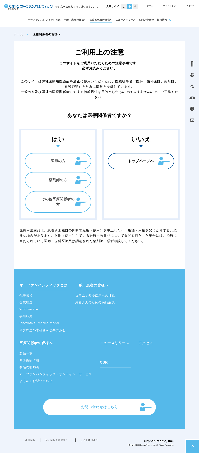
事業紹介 (26, 316)
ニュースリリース (125, 19)
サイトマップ (169, 6)
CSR (104, 362)
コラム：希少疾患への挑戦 (95, 295)
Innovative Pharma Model (39, 323)
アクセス (145, 343)
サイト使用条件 (89, 440)
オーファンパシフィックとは (44, 19)
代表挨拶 (26, 295)
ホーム (150, 6)
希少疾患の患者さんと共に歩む (42, 330)
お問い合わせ (146, 19)
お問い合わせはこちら (99, 407)
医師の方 (58, 161)
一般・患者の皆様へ (75, 19)
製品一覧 (26, 353)
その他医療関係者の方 (58, 202)
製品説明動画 (29, 367)
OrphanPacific (145, 445)
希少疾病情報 (29, 360)
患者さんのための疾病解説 (95, 302)
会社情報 (30, 440)
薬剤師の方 (58, 180)
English (190, 6)
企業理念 (26, 302)
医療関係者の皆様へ (101, 19)
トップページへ (141, 161)
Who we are (28, 309)
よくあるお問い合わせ (35, 381)
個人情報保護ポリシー (58, 440)
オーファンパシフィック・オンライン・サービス (55, 374)
